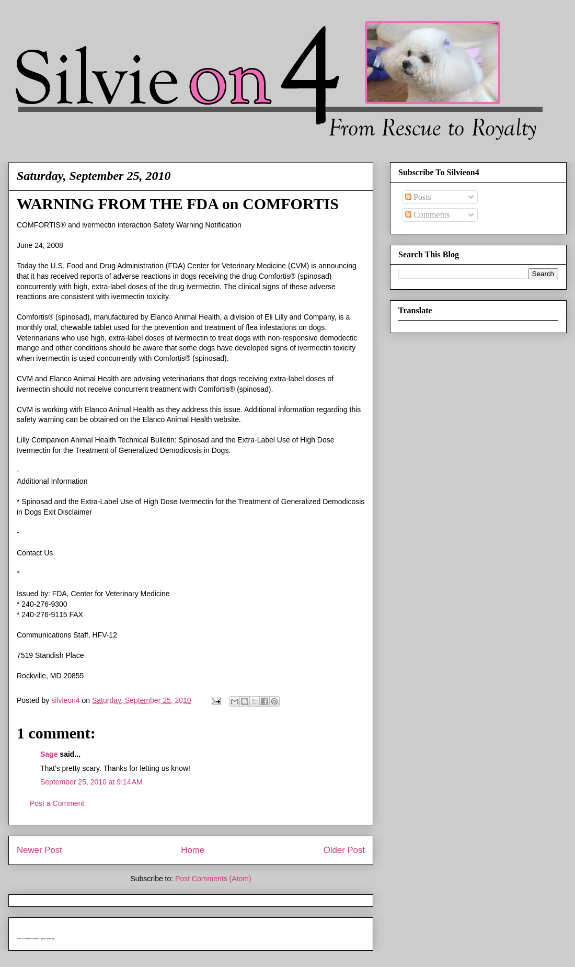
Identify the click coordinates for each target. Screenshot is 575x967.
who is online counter (28, 938)
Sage (49, 754)
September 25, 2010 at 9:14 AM (91, 782)
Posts (418, 196)
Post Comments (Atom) (213, 878)
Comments (427, 214)
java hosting (47, 938)
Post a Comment (57, 803)
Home (192, 850)
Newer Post (39, 850)
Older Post (344, 850)
